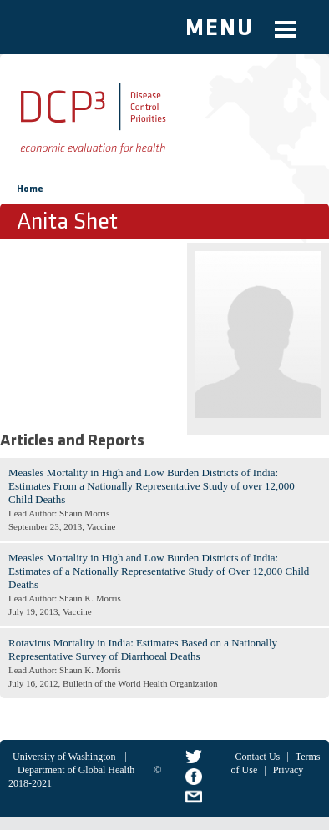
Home (30, 189)
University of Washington (64, 756)
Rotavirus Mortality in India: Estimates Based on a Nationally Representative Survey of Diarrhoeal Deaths (142, 649)
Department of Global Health (76, 770)
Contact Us (258, 756)
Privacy (288, 770)
